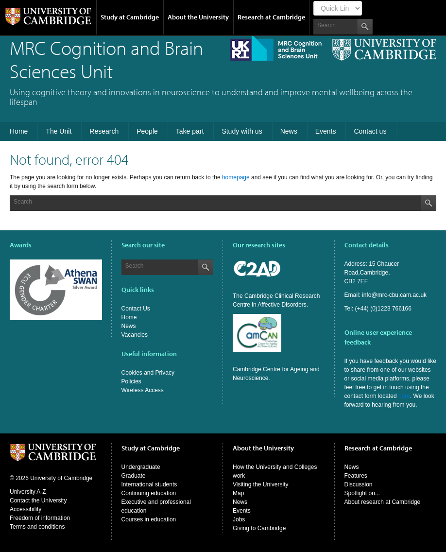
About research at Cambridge (382, 502)
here (404, 396)
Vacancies (134, 334)
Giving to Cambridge (259, 528)
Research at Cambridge (271, 17)
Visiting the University (261, 484)
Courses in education (148, 519)
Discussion (358, 484)
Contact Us (135, 308)
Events (242, 510)
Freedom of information (40, 518)
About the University (198, 17)
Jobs (239, 519)
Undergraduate (140, 467)
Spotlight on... (362, 493)
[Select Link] (337, 8)
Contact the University (38, 500)
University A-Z (28, 491)
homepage (236, 177)
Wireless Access (142, 390)
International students (149, 484)
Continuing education (148, 493)
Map (238, 493)
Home (129, 317)
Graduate (133, 475)
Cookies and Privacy (147, 372)
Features (355, 475)
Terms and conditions (37, 526)
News (128, 326)
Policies (131, 381)
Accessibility (25, 509)
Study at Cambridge (130, 17)
